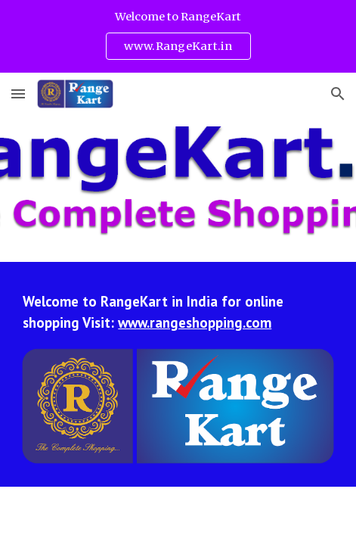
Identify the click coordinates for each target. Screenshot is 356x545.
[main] (178, 312)
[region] (178, 36)
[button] (18, 93)
